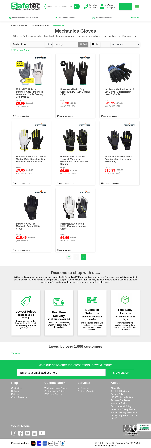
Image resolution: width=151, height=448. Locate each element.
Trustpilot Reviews (120, 391)
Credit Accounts (19, 397)
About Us (115, 388)
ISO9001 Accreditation (122, 397)
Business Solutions (102, 17)
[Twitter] (28, 433)
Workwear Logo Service (56, 388)
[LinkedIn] (35, 433)
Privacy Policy (118, 394)
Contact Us (16, 388)
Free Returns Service (65, 18)
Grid (83, 44)
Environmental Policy (121, 406)
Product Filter (19, 44)
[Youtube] (43, 433)
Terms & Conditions (120, 400)
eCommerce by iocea (105, 445)
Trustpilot (135, 18)
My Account (83, 388)
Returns (15, 394)
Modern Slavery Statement (124, 412)
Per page (59, 44)
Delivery (15, 391)
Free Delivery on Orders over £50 (23, 18)
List (95, 44)
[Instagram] (14, 433)
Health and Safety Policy (123, 409)
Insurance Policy (119, 403)
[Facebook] (21, 433)
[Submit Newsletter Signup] (121, 372)
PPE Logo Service (53, 394)
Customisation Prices (54, 391)
